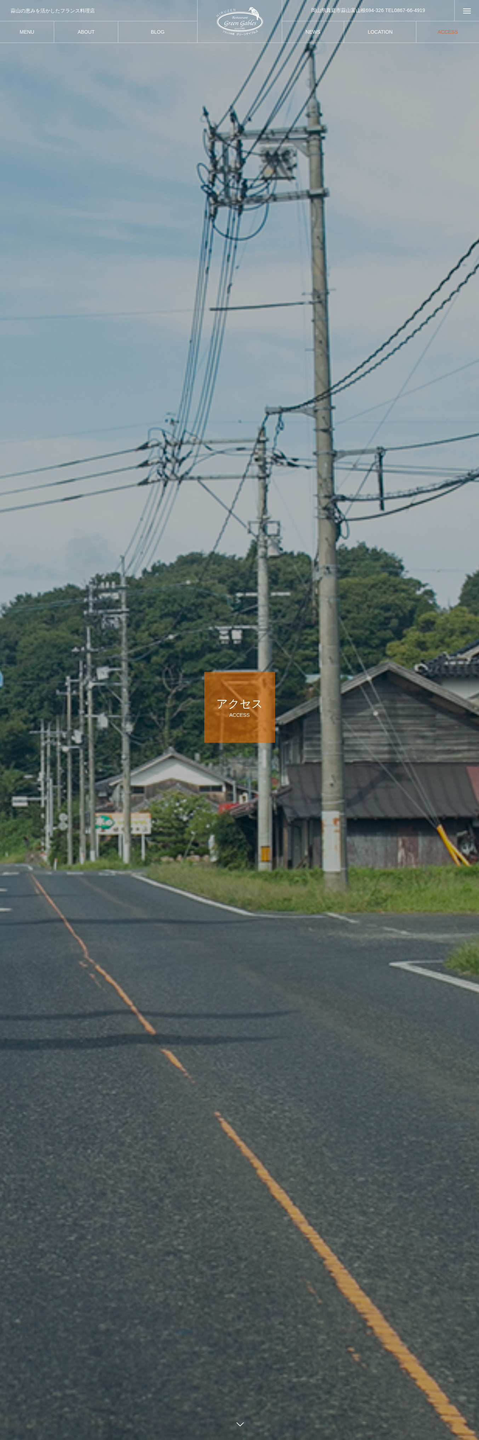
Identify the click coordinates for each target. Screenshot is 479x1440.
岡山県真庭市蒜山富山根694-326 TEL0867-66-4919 (368, 10)
